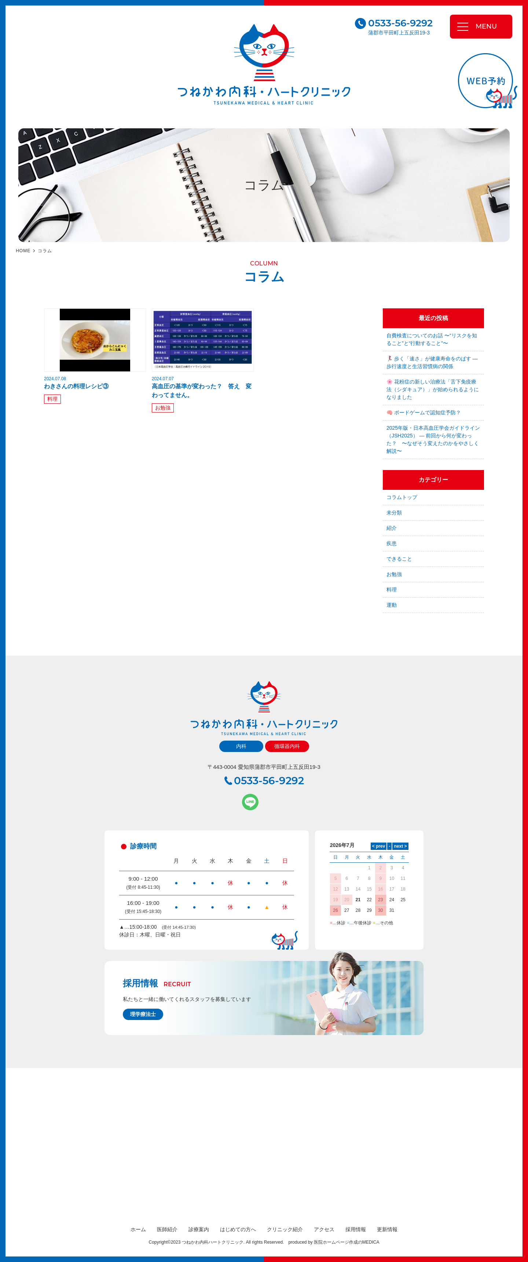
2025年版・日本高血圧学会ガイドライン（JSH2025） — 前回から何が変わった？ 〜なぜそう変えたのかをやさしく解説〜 (433, 439)
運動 (391, 605)
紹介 (391, 528)
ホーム (138, 1229)
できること (399, 559)
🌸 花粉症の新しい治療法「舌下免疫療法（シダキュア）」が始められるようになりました (432, 389)
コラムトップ (401, 497)
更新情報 (387, 1229)
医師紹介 (167, 1229)
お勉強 (162, 408)
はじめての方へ (238, 1229)
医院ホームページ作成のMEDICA (347, 1242)
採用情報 (355, 1229)
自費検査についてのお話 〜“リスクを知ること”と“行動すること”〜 (431, 339)
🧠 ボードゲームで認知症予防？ (423, 412)
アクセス (324, 1229)
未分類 (394, 513)
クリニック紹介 (285, 1229)
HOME (23, 250)
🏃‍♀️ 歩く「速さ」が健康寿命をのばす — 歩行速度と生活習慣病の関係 (432, 362)
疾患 (391, 543)
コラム (45, 250)
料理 (52, 399)
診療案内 (198, 1229)
